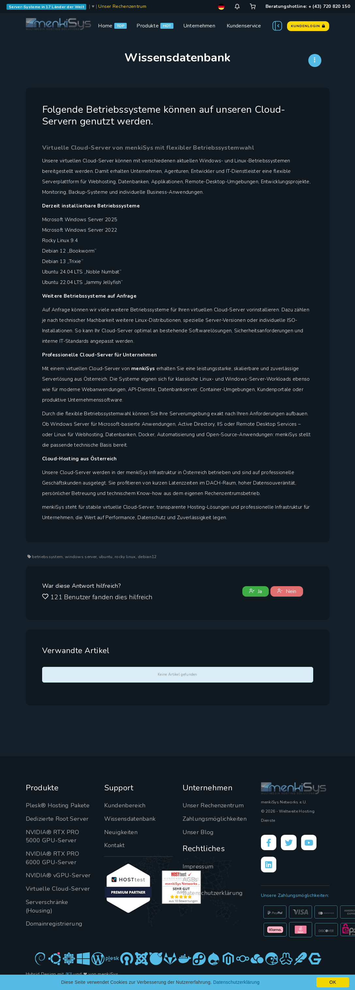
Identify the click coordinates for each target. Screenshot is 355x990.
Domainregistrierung (54, 924)
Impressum (198, 866)
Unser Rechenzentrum (122, 6)
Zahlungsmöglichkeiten (215, 819)
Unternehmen (199, 25)
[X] (289, 842)
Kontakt (114, 845)
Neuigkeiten (120, 832)
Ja (255, 591)
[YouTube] (309, 842)
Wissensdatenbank (130, 819)
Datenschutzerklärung (213, 893)
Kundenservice (244, 25)
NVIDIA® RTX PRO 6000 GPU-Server (52, 858)
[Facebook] (269, 842)
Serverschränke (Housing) (47, 906)
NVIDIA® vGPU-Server (58, 875)
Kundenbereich (125, 805)
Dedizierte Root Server (57, 819)
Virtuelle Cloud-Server (58, 889)
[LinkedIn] (269, 865)
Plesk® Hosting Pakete (57, 805)
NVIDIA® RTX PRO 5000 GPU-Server (52, 836)
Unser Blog (198, 832)
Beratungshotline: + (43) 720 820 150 (308, 6)
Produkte (147, 25)
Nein (286, 591)
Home (105, 25)
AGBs (190, 879)
